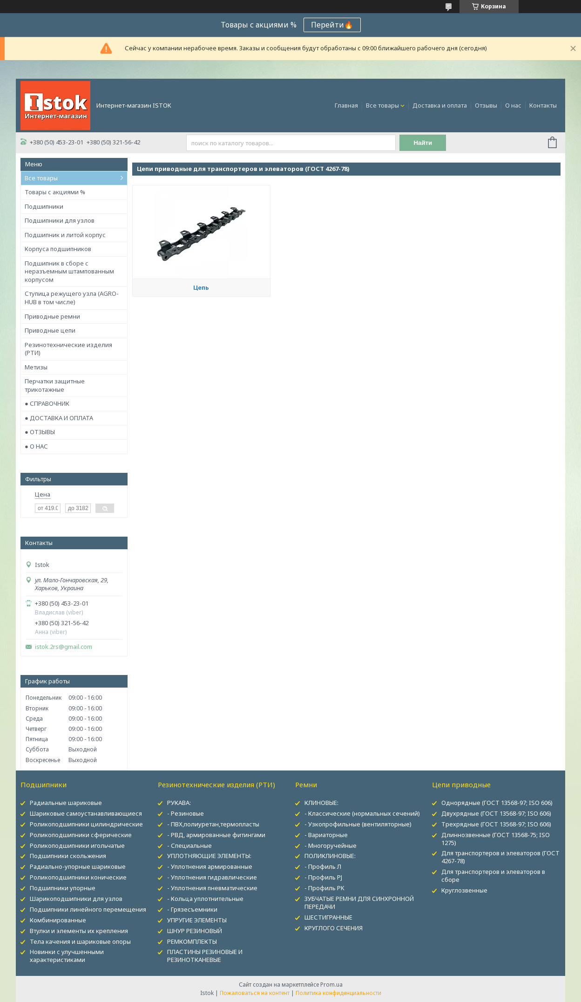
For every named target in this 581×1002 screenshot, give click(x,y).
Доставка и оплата (439, 105)
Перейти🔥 (332, 25)
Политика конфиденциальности (338, 993)
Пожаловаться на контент (255, 993)
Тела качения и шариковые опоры (80, 941)
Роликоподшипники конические (78, 877)
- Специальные (189, 845)
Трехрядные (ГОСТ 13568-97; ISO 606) (496, 824)
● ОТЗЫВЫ (40, 432)
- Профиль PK (324, 888)
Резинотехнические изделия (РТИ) (68, 349)
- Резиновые (185, 813)
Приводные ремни (52, 316)
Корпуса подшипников (58, 249)
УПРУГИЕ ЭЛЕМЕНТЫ (197, 920)
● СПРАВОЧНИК (47, 403)
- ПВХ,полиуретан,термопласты (213, 824)
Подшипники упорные (62, 888)
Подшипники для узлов (60, 220)
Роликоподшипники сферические (81, 835)
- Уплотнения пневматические (212, 888)
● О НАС (36, 446)
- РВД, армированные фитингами (216, 835)
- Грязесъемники (192, 909)
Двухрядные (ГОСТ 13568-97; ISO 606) (496, 813)
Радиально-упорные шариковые (78, 866)
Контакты (543, 105)
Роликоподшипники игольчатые (77, 845)
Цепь (201, 287)
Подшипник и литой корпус (65, 235)
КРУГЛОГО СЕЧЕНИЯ (333, 928)
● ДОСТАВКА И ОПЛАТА (59, 418)
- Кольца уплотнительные (205, 898)
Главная (346, 105)
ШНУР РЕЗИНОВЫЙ (194, 931)
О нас (513, 105)
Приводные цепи (50, 330)
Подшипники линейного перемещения (88, 909)
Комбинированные (58, 920)
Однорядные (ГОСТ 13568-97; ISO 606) (497, 802)
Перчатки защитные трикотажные (55, 385)
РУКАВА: (179, 802)
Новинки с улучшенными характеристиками (67, 955)
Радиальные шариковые (66, 802)
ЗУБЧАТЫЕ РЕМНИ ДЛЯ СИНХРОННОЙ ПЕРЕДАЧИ (359, 902)
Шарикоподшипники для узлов (76, 898)
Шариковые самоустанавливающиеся (86, 813)
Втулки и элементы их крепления (79, 931)
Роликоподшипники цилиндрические (86, 824)
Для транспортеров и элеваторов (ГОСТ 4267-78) (500, 857)
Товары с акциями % (55, 192)
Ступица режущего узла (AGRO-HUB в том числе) (72, 297)
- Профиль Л (322, 866)
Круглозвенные (464, 890)
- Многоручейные (330, 845)
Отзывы (486, 105)
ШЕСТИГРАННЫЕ (328, 917)
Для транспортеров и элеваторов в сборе (493, 875)
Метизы (36, 367)
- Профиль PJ (323, 877)
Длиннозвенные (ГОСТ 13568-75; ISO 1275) (495, 839)
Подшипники (44, 206)
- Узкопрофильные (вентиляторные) (358, 824)
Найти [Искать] (422, 142)
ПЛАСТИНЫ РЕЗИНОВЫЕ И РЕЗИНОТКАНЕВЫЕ (205, 955)
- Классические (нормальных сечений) (362, 813)
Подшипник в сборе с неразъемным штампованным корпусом (69, 271)
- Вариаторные (326, 835)
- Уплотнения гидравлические (212, 877)
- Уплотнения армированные (209, 866)
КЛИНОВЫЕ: (321, 802)
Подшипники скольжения (68, 856)
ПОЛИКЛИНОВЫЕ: (330, 856)
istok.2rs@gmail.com (63, 647)
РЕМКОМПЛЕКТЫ (192, 941)
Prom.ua (331, 984)
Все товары (382, 105)
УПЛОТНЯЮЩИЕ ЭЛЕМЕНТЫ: (209, 856)
